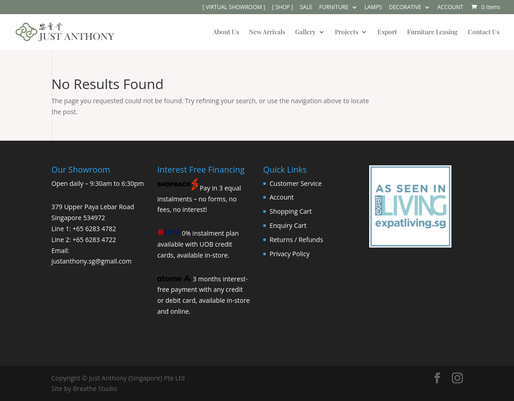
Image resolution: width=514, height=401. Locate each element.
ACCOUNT (450, 8)
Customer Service (296, 183)
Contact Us (483, 32)
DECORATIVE (405, 8)
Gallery (305, 32)
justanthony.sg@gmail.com (92, 261)
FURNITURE (334, 8)
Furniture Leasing (432, 32)
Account (282, 197)
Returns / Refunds (296, 239)
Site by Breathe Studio (84, 388)
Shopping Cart (291, 211)
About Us (226, 32)
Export (387, 32)
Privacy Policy (289, 253)
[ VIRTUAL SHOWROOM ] (233, 8)
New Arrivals (267, 32)
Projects (346, 32)
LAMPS (373, 8)
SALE (306, 8)
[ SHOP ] (282, 8)
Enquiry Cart (288, 225)
